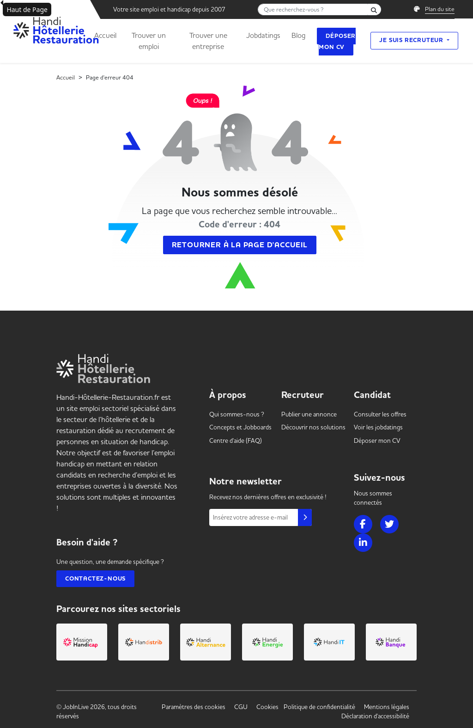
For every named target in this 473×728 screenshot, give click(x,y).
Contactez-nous (95, 579)
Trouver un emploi (149, 41)
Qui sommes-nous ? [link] (236, 414)
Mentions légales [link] (386, 706)
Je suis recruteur (412, 40)
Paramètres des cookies (193, 706)
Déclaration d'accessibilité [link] (375, 716)
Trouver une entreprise (208, 41)
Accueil (105, 35)
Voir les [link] (378, 427)
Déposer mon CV (337, 41)
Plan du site (440, 8)
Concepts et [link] (240, 427)
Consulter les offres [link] (380, 414)
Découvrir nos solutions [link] (313, 427)
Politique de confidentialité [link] (319, 706)
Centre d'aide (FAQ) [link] (235, 440)
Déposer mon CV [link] (377, 440)
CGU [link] (241, 706)
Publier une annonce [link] (309, 414)
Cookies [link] (267, 706)
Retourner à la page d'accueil (240, 245)
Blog (298, 35)
